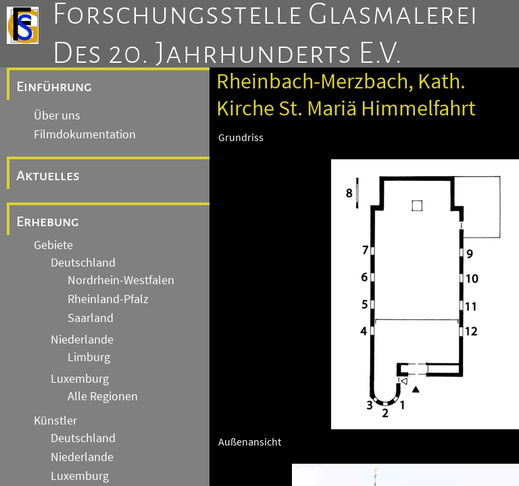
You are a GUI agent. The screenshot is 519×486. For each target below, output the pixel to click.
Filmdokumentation (85, 134)
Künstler (55, 420)
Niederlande (82, 339)
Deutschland (83, 262)
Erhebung (47, 221)
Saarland (91, 317)
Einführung (54, 86)
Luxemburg (80, 378)
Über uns (57, 115)
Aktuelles (48, 175)
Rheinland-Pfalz (108, 299)
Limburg (89, 357)
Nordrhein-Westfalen (121, 280)
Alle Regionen (103, 396)
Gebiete (53, 245)
